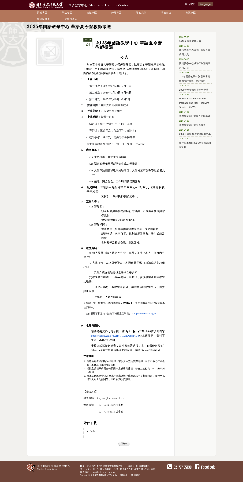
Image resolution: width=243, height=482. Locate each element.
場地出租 (166, 12)
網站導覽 (190, 4)
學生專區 (67, 12)
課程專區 (42, 12)
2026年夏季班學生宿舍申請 (194, 87)
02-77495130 (179, 467)
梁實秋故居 (70, 18)
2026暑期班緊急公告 (194, 39)
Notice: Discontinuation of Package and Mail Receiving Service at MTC (194, 101)
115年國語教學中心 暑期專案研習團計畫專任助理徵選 (194, 76)
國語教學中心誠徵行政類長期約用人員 (194, 50)
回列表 (124, 443)
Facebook (205, 467)
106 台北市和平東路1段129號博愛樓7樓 (101, 466)
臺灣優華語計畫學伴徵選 (194, 122)
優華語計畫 (43, 18)
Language (205, 4)
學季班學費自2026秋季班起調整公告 (195, 142)
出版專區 (92, 12)
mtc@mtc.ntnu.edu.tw (103, 472)
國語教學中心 (98, 5)
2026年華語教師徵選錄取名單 (195, 131)
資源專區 (191, 12)
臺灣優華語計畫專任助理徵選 (194, 113)
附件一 (93, 431)
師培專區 (116, 12)
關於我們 (141, 12)
